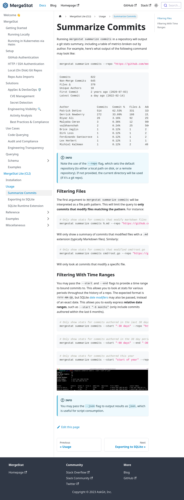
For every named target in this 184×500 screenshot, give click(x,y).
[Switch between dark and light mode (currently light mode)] (156, 5)
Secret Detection (21, 103)
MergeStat (11, 21)
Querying (12, 154)
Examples (14, 167)
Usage (10, 186)
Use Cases (13, 128)
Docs (42, 5)
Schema (13, 161)
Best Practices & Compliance (29, 122)
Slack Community (79, 478)
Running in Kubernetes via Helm (26, 42)
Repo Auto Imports (21, 77)
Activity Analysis (21, 115)
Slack (146, 5)
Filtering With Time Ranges (167, 25)
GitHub (130, 5)
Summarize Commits (22, 193)
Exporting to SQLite (21, 199)
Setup (10, 51)
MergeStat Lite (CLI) (17, 174)
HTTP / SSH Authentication (26, 64)
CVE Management (22, 96)
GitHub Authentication (23, 57)
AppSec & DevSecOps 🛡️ (24, 90)
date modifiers (98, 297)
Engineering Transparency (26, 148)
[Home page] (60, 16)
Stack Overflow (77, 472)
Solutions (12, 83)
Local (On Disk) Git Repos (25, 70)
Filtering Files (164, 18)
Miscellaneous (15, 225)
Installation (13, 180)
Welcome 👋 (12, 15)
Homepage (70, 5)
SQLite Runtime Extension (25, 206)
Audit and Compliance (23, 141)
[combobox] (171, 5)
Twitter (72, 484)
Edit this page (68, 427)
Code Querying (18, 135)
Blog (53, 5)
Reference (13, 212)
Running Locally (19, 34)
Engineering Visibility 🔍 (24, 109)
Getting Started (16, 28)
